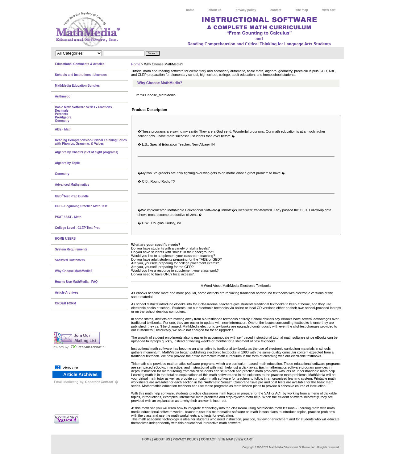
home (190, 10)
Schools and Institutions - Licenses (81, 74)
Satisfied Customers (70, 260)
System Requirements (71, 249)
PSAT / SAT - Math (68, 217)
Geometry (62, 173)
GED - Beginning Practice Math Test (81, 206)
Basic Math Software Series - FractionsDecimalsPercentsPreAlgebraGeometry (83, 113)
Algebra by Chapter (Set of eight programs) (86, 152)
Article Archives (66, 292)
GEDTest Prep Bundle (72, 196)
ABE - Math (63, 129)
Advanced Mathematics (72, 184)
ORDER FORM (65, 303)
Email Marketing (66, 382)
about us (215, 10)
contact (275, 10)
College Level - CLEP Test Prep (77, 227)
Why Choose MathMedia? (73, 271)
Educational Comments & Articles (79, 64)
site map (302, 10)
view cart (328, 10)
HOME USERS (65, 238)
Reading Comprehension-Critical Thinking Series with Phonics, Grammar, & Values (91, 141)
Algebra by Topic (67, 163)
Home (135, 64)
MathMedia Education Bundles (77, 85)
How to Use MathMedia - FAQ (76, 281)
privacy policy (245, 10)
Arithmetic (62, 96)
